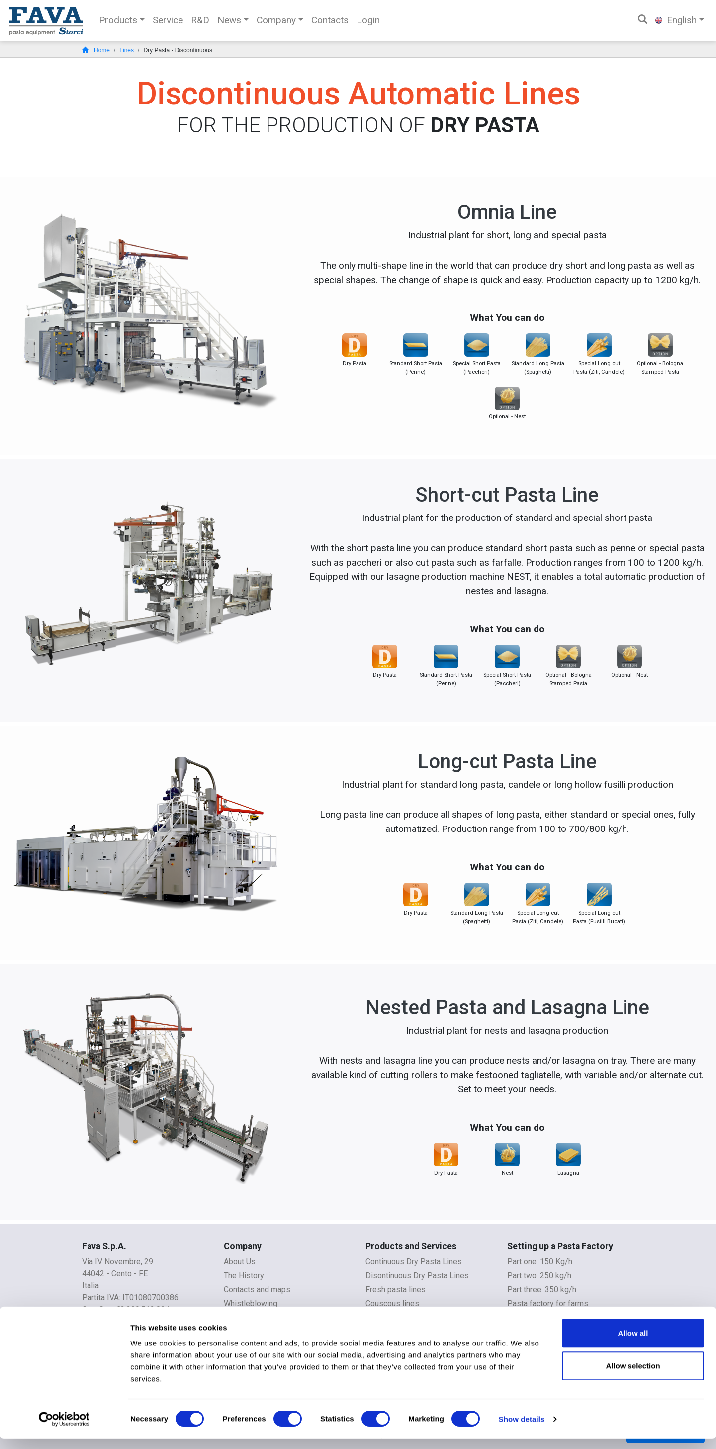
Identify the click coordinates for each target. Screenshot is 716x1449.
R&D (200, 20)
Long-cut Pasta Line (507, 761)
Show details (522, 1429)
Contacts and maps (257, 1289)
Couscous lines (392, 1303)
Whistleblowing (250, 1303)
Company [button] (276, 20)
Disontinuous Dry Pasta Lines (417, 1275)
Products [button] (118, 20)
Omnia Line (507, 212)
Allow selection (633, 1376)
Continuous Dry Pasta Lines (413, 1261)
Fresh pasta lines (395, 1289)
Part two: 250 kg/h (539, 1275)
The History (244, 1275)
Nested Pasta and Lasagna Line (507, 1007)
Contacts (330, 20)
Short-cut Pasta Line (507, 495)
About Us (240, 1261)
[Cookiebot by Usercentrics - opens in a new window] (64, 1429)
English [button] (676, 20)
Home (96, 50)
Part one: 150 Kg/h (539, 1261)
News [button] (229, 20)
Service (168, 20)
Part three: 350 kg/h (541, 1289)
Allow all (633, 1343)
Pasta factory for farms (547, 1303)
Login (368, 20)
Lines (126, 50)
